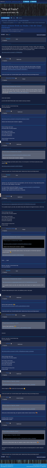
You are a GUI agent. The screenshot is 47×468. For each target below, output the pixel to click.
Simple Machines (10, 465)
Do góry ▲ (44, 465)
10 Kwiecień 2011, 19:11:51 (6, 63)
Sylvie (19, 22)
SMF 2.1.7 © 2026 (4, 465)
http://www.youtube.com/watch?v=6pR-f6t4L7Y (18, 69)
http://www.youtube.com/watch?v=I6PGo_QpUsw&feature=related (15, 305)
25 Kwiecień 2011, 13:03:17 (6, 179)
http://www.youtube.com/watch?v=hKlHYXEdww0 (12, 166)
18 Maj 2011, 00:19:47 (5, 402)
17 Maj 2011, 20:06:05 (5, 348)
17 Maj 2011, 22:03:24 (5, 377)
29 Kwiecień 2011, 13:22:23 (6, 275)
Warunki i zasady (39, 465)
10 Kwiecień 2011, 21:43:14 (6, 83)
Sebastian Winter (10, 78)
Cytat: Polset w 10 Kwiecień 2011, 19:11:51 (12, 86)
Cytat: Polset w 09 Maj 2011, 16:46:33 (11, 323)
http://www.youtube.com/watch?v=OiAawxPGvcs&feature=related (15, 118)
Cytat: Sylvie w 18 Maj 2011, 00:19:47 (11, 431)
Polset (7, 58)
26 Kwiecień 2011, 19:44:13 (6, 233)
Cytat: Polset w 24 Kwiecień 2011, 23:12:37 (12, 236)
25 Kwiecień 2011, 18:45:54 (6, 201)
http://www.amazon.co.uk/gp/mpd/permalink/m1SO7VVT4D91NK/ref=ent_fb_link (18, 204)
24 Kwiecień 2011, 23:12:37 (6, 148)
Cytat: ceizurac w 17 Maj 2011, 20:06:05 (11, 381)
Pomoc (34, 465)
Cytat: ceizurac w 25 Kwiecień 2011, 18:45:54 (12, 278)
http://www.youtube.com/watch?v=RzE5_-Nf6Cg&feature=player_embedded (18, 351)
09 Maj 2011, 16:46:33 (5, 301)
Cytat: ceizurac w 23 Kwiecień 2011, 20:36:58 (12, 151)
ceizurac (8, 111)
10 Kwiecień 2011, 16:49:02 (6, 43)
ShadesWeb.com (10, 466)
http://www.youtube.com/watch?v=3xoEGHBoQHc (29, 187)
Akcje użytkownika (41, 457)
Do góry (3, 456)
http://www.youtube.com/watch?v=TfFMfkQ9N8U (12, 52)
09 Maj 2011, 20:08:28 (5, 319)
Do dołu (3, 34)
